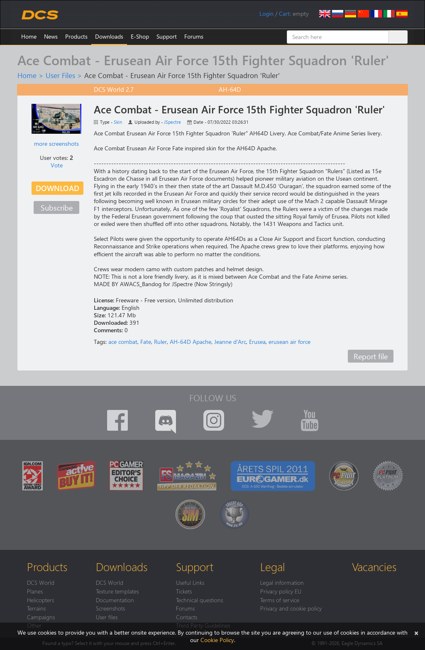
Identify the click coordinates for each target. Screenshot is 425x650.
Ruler (160, 342)
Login (266, 13)
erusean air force (289, 342)
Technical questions (199, 599)
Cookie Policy (217, 640)
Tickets (184, 591)
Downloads (109, 36)
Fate (145, 342)
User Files (60, 75)
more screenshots (56, 143)
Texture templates (117, 591)
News (51, 36)
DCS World (40, 582)
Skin (118, 122)
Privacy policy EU (280, 591)
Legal (272, 566)
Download (57, 188)
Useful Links (190, 582)
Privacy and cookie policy (291, 608)
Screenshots (110, 608)
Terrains (36, 608)
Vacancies (374, 566)
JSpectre (172, 122)
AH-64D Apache (190, 342)
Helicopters (40, 599)
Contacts (186, 617)
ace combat (122, 342)
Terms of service (279, 599)
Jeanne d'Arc (230, 342)
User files (106, 617)
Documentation (115, 599)
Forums (193, 36)
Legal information (282, 582)
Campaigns (41, 617)
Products (76, 36)
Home (29, 36)
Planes (35, 591)
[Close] (416, 632)
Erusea (257, 342)
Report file (371, 356)
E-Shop (140, 36)
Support (166, 36)
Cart (284, 13)
